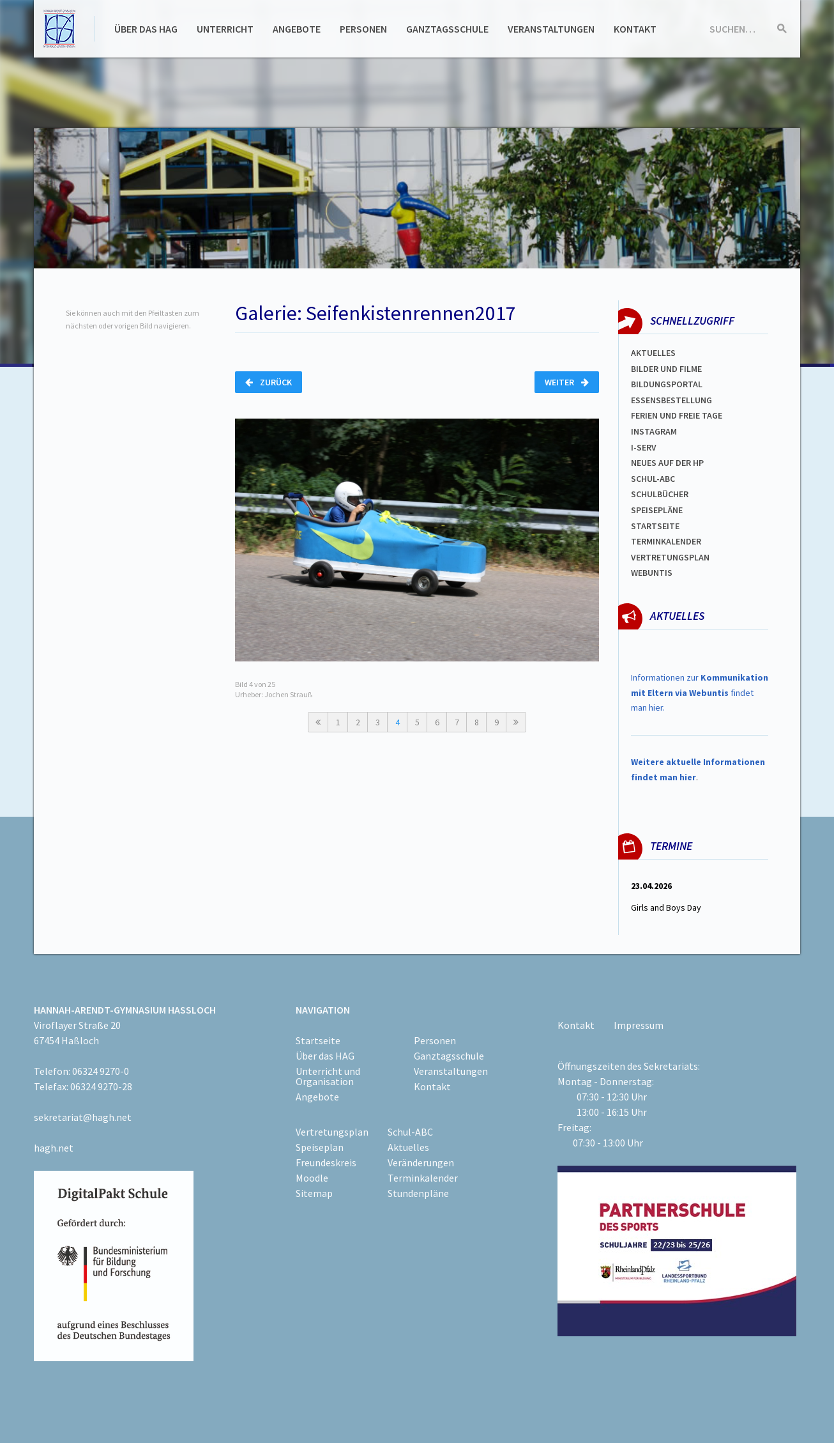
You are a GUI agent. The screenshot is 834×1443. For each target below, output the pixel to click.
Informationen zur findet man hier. (699, 693)
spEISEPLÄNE (657, 510)
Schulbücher (659, 494)
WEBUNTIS (651, 572)
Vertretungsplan (670, 557)
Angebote (297, 28)
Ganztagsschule (447, 28)
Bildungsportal (666, 384)
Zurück (268, 382)
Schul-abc (653, 478)
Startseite (655, 526)
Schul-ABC (410, 1131)
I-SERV (643, 447)
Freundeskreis (326, 1162)
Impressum (638, 1025)
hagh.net (53, 1147)
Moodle (312, 1177)
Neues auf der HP (667, 462)
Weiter (567, 382)
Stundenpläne (418, 1193)
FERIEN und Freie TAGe (676, 415)
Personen (363, 28)
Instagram (654, 431)
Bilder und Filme (666, 368)
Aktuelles (653, 353)
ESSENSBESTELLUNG (671, 400)
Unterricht (225, 28)
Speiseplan (320, 1147)
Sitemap (314, 1193)
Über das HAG (146, 28)
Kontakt (635, 28)
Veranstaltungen (551, 28)
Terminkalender (666, 541)
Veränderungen (421, 1162)
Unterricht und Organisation (328, 1076)
